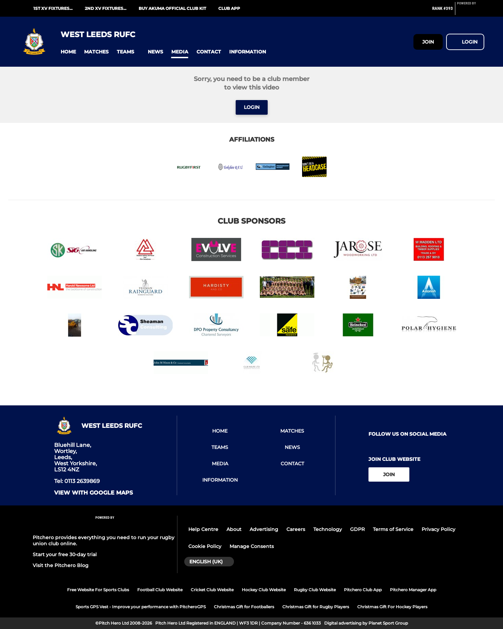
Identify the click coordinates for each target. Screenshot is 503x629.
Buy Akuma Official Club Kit (172, 8)
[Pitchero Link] (470, 11)
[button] (68, 52)
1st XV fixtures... (53, 8)
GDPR (357, 529)
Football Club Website (160, 589)
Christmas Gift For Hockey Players (392, 606)
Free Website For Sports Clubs (98, 589)
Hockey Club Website (264, 589)
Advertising (264, 529)
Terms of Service (393, 529)
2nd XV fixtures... (105, 8)
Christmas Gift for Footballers (244, 606)
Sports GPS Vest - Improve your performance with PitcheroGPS (141, 606)
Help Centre (203, 529)
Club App (229, 8)
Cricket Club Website (212, 589)
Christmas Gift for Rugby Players (315, 606)
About (233, 529)
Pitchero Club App (363, 589)
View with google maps (93, 492)
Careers (295, 529)
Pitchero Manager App (413, 589)
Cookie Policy (204, 546)
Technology (327, 529)
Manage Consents (252, 546)
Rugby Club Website (315, 589)
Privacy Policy (438, 529)
